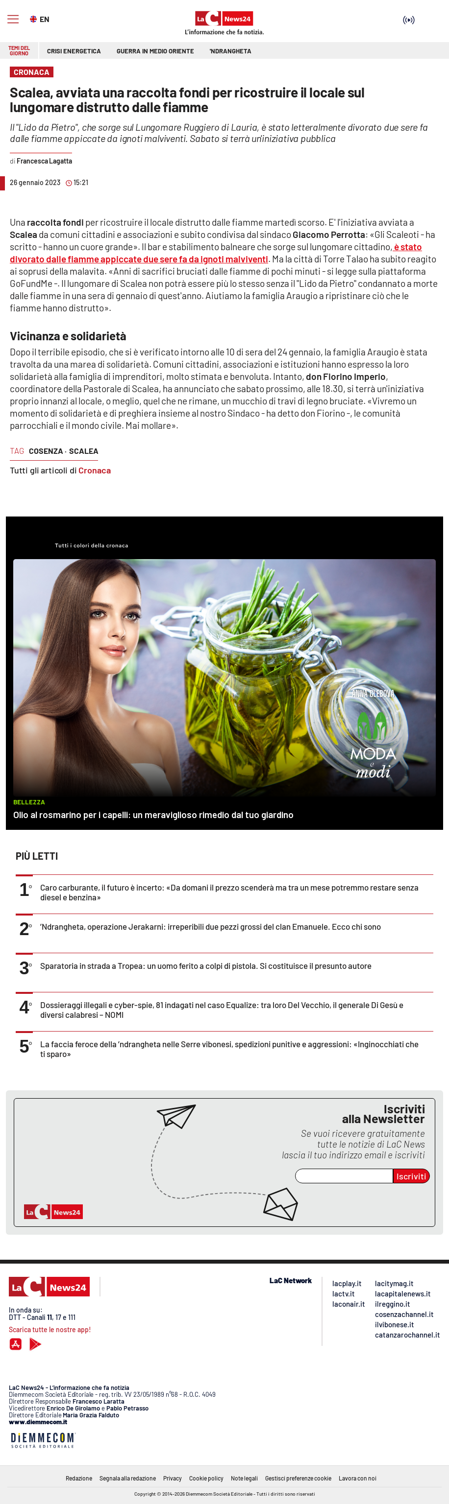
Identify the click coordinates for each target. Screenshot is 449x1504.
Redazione (79, 1478)
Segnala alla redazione (128, 1478)
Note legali (244, 1478)
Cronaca (94, 470)
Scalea (84, 450)
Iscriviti (411, 1176)
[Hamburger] (13, 19)
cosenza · (48, 450)
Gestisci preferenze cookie (298, 1478)
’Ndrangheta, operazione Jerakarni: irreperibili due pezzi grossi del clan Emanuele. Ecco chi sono (210, 926)
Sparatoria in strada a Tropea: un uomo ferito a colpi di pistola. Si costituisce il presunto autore (206, 965)
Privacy (172, 1478)
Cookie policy (206, 1478)
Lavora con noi (357, 1478)
